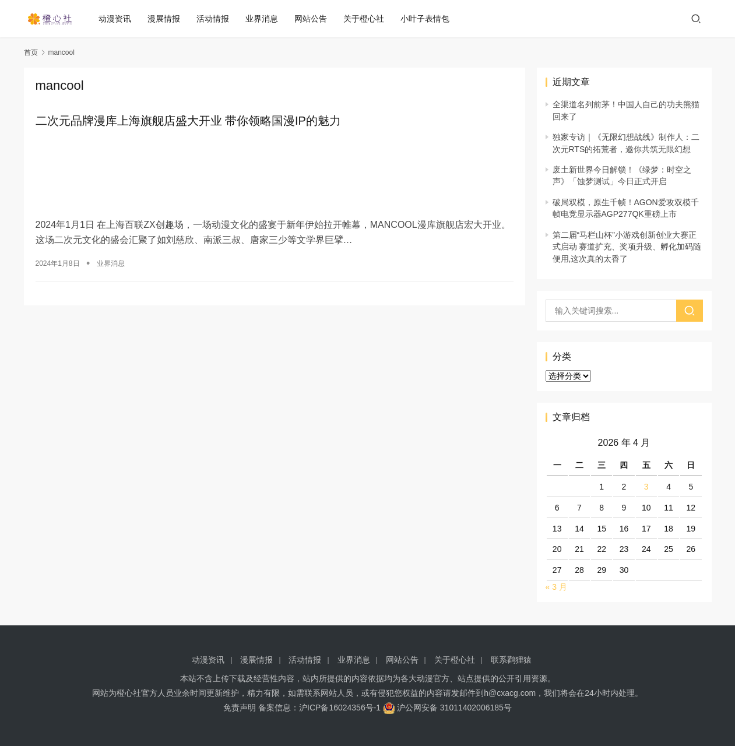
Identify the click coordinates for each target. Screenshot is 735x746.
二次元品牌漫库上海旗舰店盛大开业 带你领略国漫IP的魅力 (188, 121)
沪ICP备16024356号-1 (340, 707)
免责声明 (239, 707)
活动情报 (217, 18)
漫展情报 (168, 18)
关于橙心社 (368, 18)
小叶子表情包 (429, 18)
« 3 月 (556, 587)
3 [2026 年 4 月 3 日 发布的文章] (646, 486)
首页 (31, 52)
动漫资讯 (119, 18)
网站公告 (315, 18)
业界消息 (266, 18)
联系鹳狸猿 (511, 659)
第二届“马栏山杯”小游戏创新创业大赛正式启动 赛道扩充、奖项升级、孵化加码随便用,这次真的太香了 (627, 246)
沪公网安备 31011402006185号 (447, 707)
